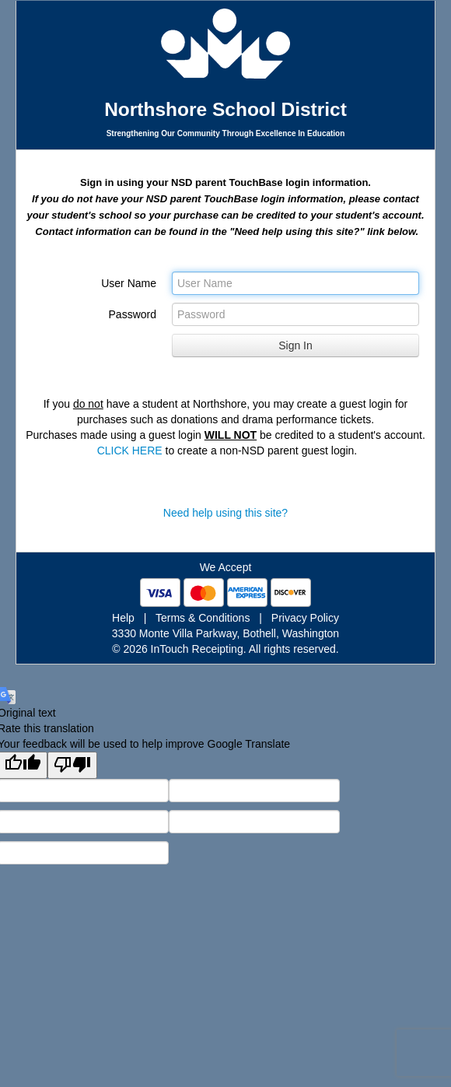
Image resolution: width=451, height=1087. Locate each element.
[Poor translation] (72, 765)
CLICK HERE (130, 450)
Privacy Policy (305, 618)
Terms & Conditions (203, 618)
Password (132, 314)
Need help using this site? (225, 513)
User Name (128, 283)
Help (123, 618)
